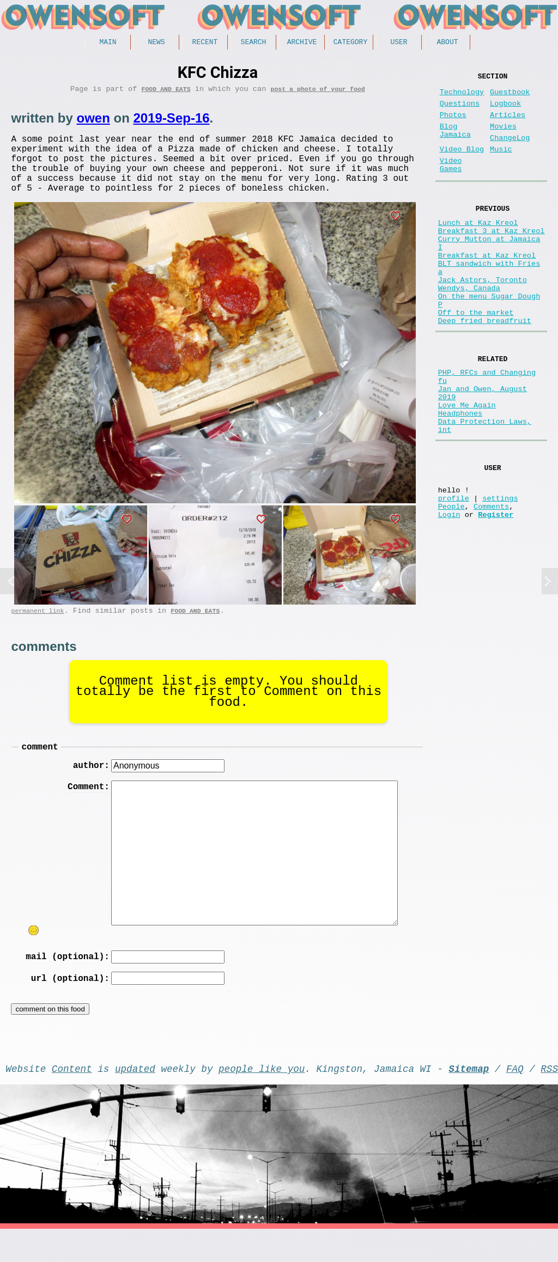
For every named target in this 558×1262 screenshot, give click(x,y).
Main (107, 43)
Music (501, 165)
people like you (262, 1099)
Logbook (505, 110)
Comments (491, 586)
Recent (205, 43)
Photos (453, 124)
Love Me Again (467, 467)
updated (135, 1099)
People (451, 586)
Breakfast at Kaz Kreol (487, 288)
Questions (460, 110)
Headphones (460, 478)
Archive (302, 43)
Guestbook (510, 97)
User (398, 43)
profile (453, 575)
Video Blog (462, 165)
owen (93, 121)
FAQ (515, 1099)
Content (72, 1099)
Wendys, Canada (469, 329)
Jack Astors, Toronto (482, 319)
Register (495, 596)
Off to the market (476, 360)
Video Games (451, 183)
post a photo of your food (317, 92)
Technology (462, 97)
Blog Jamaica (455, 142)
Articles (507, 124)
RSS (549, 1099)
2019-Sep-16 (171, 121)
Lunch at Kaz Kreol (478, 246)
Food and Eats (166, 92)
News (156, 43)
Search (253, 43)
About (447, 43)
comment (39, 767)
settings (500, 575)
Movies (503, 137)
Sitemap (468, 1099)
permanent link (37, 629)
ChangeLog (510, 151)
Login (449, 596)
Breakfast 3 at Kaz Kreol (491, 257)
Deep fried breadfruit (484, 370)
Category (350, 43)
